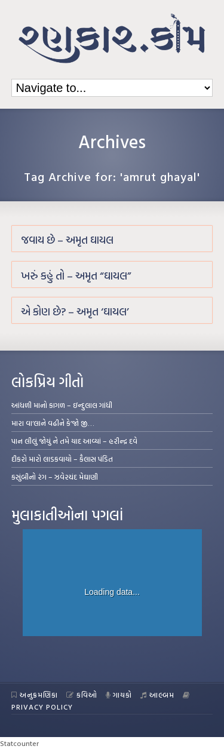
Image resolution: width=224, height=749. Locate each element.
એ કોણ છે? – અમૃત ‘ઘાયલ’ (75, 311)
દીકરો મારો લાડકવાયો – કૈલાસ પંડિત (62, 458)
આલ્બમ (157, 694)
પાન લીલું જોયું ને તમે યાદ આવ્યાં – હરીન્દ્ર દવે (74, 440)
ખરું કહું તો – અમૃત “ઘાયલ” (76, 276)
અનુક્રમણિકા (34, 694)
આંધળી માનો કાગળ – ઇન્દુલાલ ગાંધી (61, 405)
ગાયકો (119, 694)
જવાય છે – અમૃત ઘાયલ (67, 240)
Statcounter (19, 743)
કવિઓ (81, 694)
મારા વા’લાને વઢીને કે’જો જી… (52, 423)
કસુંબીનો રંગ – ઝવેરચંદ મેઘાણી (54, 476)
